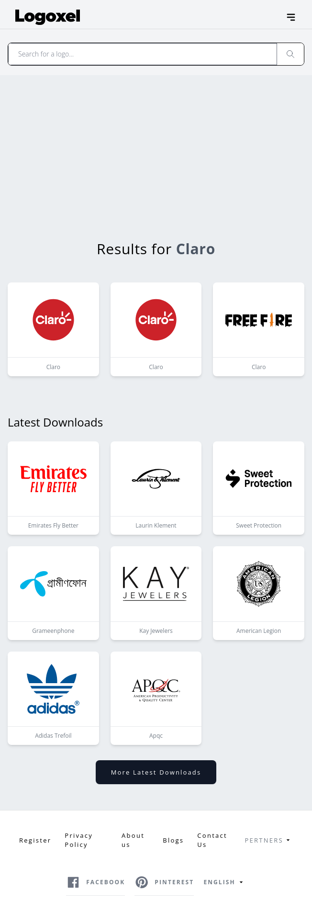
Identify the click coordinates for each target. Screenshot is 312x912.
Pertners (269, 840)
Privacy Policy (79, 840)
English (224, 882)
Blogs (173, 840)
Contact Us (212, 840)
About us (133, 840)
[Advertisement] (156, 147)
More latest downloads (156, 772)
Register (35, 840)
